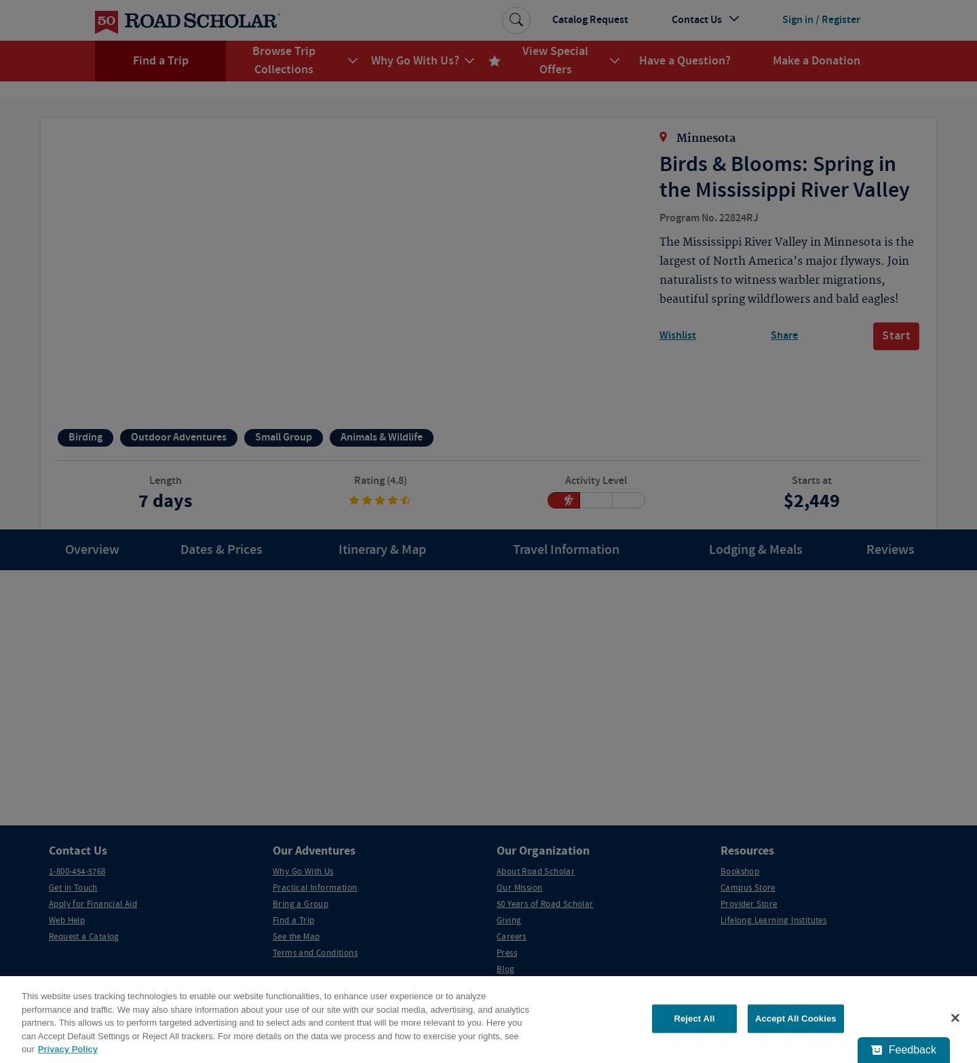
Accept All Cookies (796, 1018)
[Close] (955, 1018)
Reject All (694, 1018)
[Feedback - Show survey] (904, 1050)
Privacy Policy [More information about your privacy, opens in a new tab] (68, 1049)
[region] (488, 1019)
